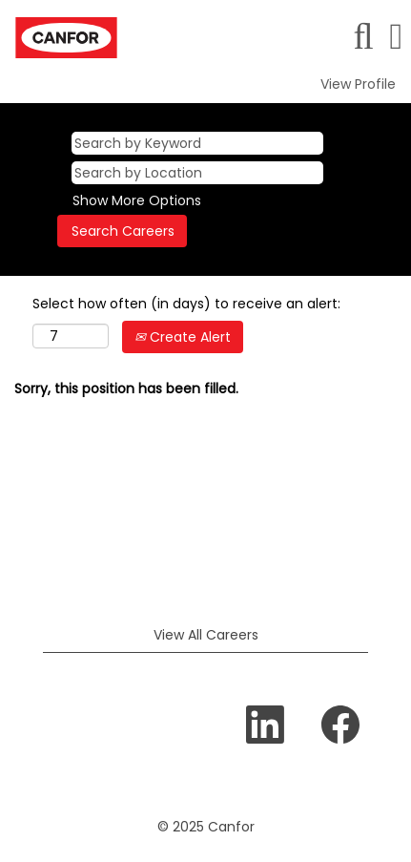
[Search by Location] (197, 172)
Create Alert (182, 337)
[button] (396, 36)
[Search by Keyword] (197, 143)
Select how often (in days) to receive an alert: (186, 303)
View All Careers (206, 634)
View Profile (358, 84)
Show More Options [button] (136, 200)
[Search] (363, 36)
